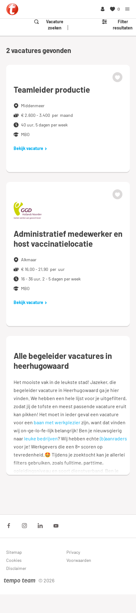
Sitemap (14, 552)
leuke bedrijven (41, 438)
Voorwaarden (78, 560)
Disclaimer (16, 568)
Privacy (73, 552)
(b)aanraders (113, 438)
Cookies (14, 560)
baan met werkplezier (57, 422)
